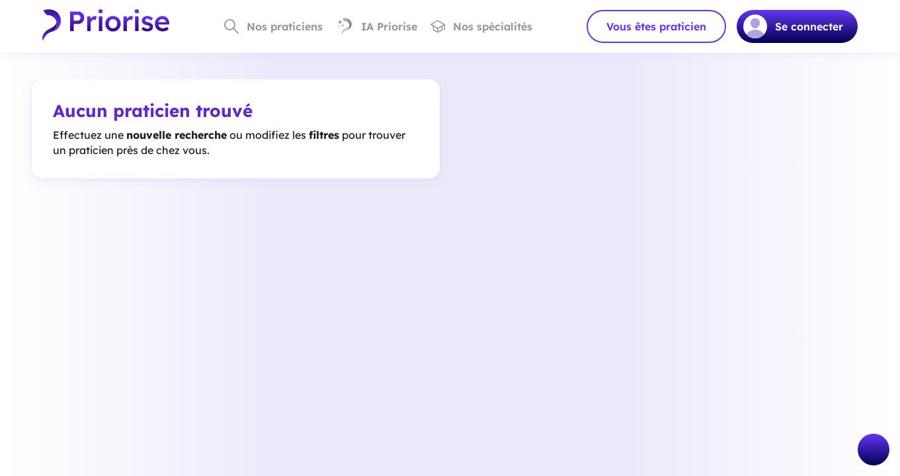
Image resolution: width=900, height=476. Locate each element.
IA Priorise (376, 26)
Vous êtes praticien (656, 26)
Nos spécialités (481, 26)
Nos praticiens (273, 26)
